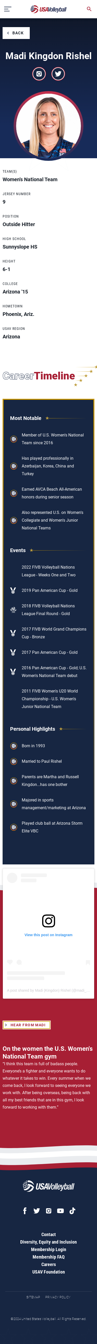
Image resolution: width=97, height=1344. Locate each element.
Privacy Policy (58, 1297)
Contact (48, 1234)
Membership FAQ (49, 1257)
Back (18, 33)
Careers (48, 1264)
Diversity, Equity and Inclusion (48, 1242)
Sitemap (33, 1297)
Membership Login (48, 1249)
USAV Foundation (48, 1272)
